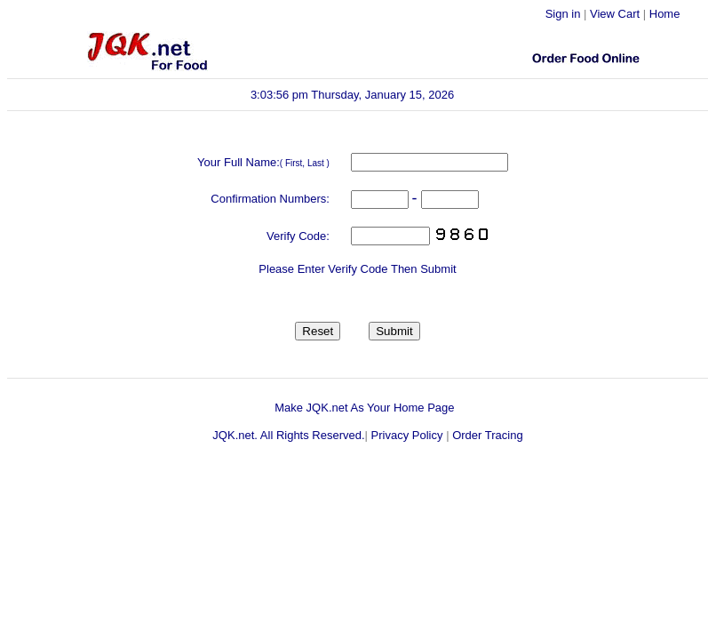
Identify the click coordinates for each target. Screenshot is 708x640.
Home (664, 13)
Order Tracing (487, 435)
